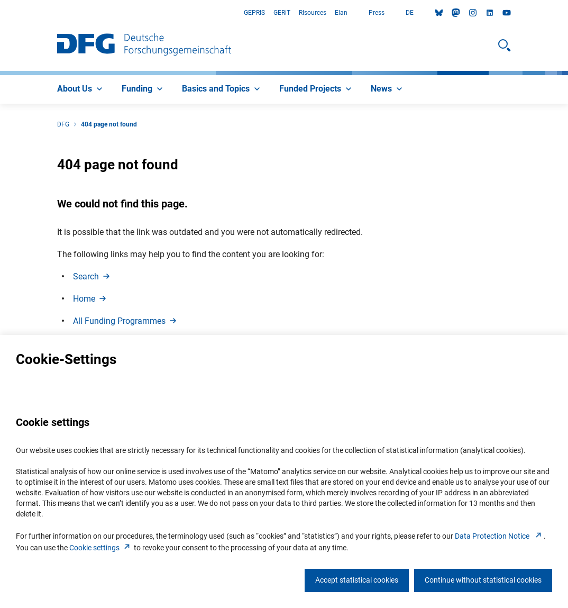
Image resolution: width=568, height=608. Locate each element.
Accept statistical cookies (356, 580)
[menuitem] (81, 89)
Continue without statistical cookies (483, 580)
